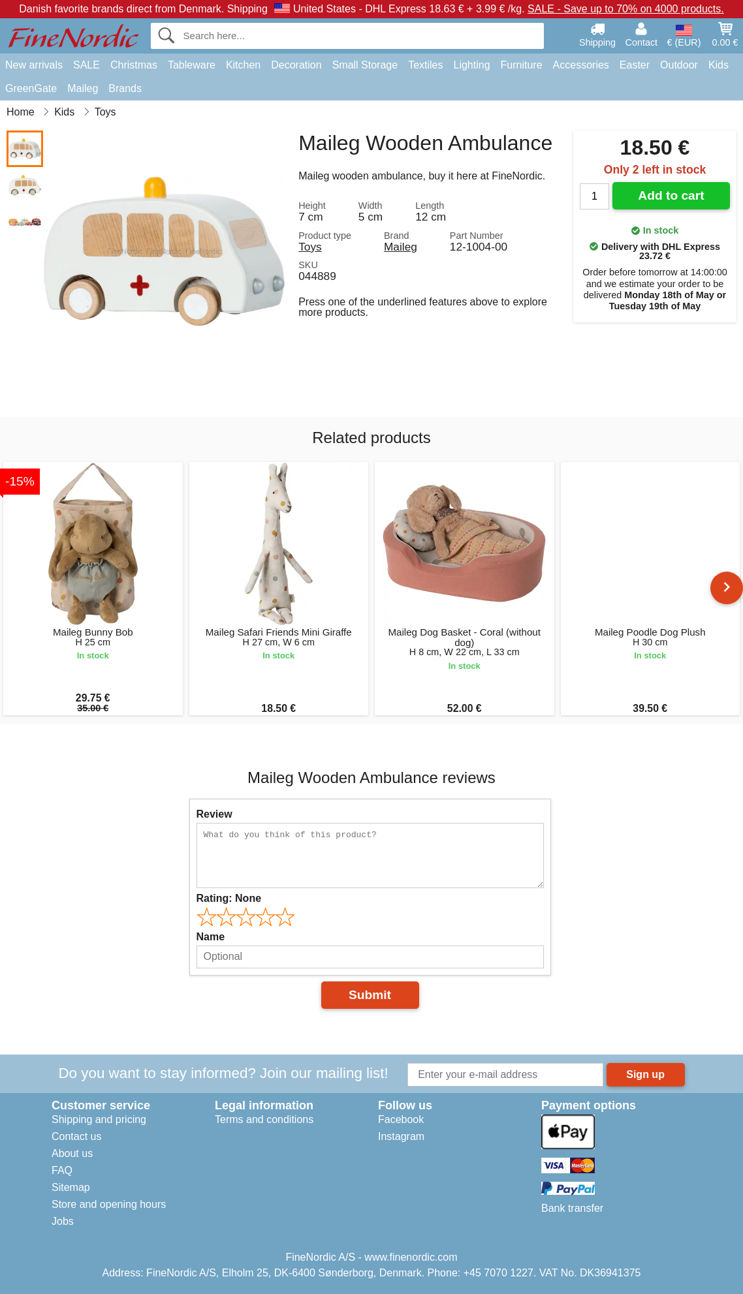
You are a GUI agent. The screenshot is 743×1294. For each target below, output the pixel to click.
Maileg (82, 88)
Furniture (522, 64)
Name (211, 936)
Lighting (472, 64)
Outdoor (679, 64)
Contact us (76, 1136)
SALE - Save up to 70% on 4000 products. (626, 8)
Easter (635, 64)
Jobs (63, 1221)
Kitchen (243, 64)
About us (72, 1153)
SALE (86, 64)
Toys (310, 246)
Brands (125, 88)
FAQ (62, 1170)
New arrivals (34, 64)
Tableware (191, 64)
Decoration (296, 64)
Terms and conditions (264, 1119)
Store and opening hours (109, 1204)
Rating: (229, 898)
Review (214, 814)
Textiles (425, 64)
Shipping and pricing (99, 1119)
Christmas (133, 64)
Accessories (581, 64)
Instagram (401, 1136)
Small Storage (365, 64)
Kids (718, 64)
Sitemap (71, 1187)
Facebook (401, 1119)
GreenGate (31, 88)
